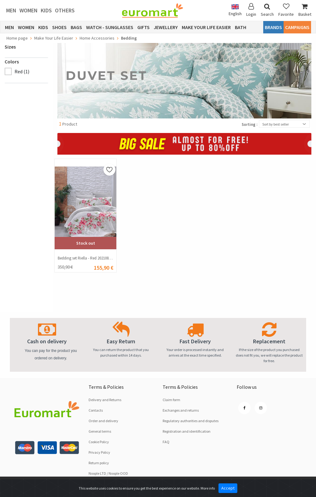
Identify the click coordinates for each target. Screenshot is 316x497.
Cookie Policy (99, 441)
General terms (100, 431)
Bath (240, 27)
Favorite (286, 10)
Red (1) (22, 71)
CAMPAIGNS (297, 27)
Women (28, 10)
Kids (46, 10)
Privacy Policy (99, 452)
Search (267, 10)
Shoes (59, 27)
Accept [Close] (228, 488)
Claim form (171, 399)
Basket (304, 10)
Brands (273, 27)
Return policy (99, 463)
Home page (17, 38)
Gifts (143, 27)
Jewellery (166, 27)
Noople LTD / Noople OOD (108, 473)
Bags (76, 27)
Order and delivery (103, 420)
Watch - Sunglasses (109, 27)
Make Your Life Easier (206, 27)
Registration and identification (186, 431)
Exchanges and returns (181, 410)
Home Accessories (97, 38)
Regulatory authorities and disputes (190, 420)
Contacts (96, 410)
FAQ (166, 441)
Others (65, 10)
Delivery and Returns (105, 399)
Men (11, 10)
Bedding (129, 38)
